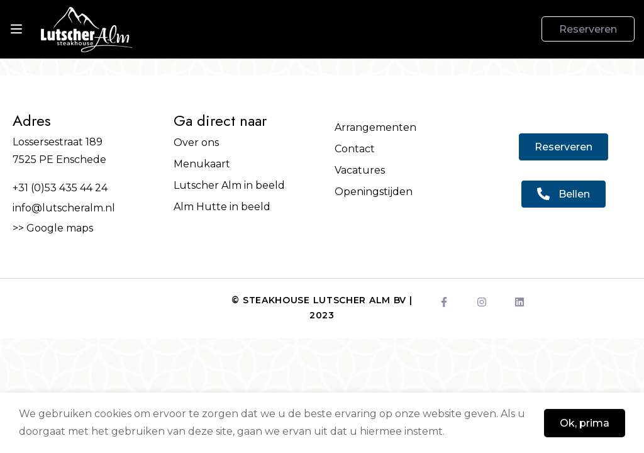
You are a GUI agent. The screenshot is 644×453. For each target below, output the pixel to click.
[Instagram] (482, 302)
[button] (563, 147)
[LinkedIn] (519, 302)
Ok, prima (584, 423)
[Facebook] (444, 302)
